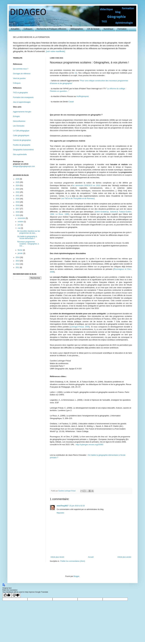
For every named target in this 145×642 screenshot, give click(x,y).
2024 (18, 185)
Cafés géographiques (21, 135)
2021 (18, 196)
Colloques (28, 29)
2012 (18, 264)
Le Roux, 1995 (62, 214)
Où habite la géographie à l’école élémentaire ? (27, 237)
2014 (18, 257)
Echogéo (16, 116)
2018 (18, 205)
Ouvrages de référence (21, 74)
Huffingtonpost (83, 96)
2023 (18, 189)
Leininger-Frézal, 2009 (79, 327)
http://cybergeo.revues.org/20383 (89, 444)
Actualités (15, 29)
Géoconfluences (19, 121)
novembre (22, 218)
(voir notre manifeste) (55, 51)
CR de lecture (93, 29)
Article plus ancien (124, 557)
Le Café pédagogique (21, 131)
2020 (18, 199)
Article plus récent (57, 557)
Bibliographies (77, 29)
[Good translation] (6, 595)
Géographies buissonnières (23, 150)
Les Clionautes (18, 126)
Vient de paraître (19, 78)
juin (19, 225)
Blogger (76, 576)
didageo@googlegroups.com (24, 166)
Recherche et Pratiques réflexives (51, 29)
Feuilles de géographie (21, 145)
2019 (18, 202)
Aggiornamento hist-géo (22, 112)
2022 (18, 192)
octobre (21, 222)
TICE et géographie (20, 93)
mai (19, 228)
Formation (122, 29)
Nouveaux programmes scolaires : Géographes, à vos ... (28, 244)
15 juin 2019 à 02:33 (77, 506)
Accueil (91, 557)
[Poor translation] (16, 595)
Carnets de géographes (22, 140)
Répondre (60, 513)
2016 (18, 212)
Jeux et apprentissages (21, 102)
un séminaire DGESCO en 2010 (86, 185)
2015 (18, 215)
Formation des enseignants (23, 97)
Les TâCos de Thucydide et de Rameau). (77, 198)
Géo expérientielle (20, 154)
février (20, 250)
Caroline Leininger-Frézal (67, 491)
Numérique (108, 29)
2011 (18, 267)
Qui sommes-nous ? (20, 69)
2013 (18, 261)
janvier (20, 253)
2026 (18, 179)
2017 (18, 209)
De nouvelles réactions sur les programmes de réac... (28, 232)
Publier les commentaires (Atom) (72, 561)
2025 (18, 182)
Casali (71, 102)
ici (75, 73)
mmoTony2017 (62, 506)
